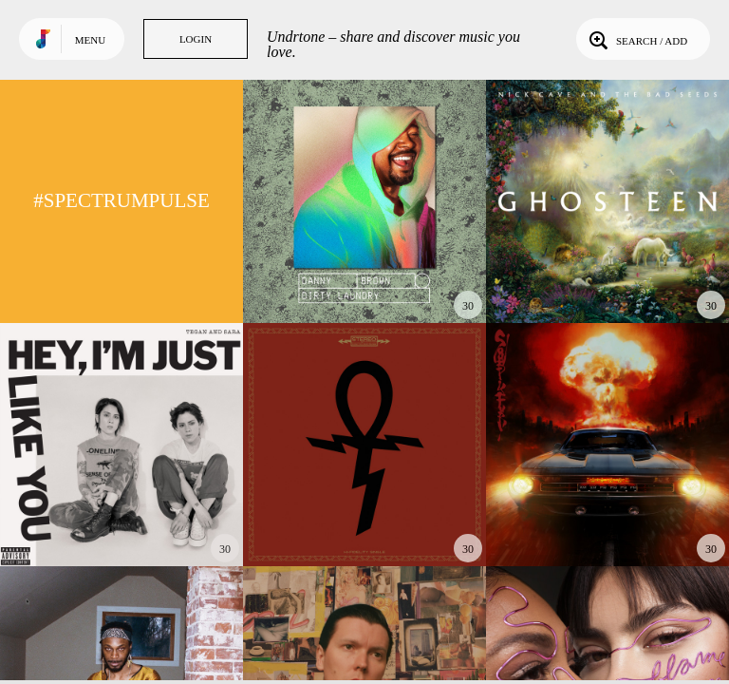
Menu (90, 40)
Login (195, 39)
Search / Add (636, 39)
